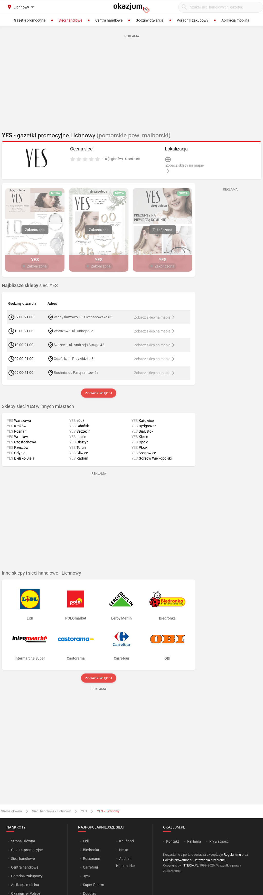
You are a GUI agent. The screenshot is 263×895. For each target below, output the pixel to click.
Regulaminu (232, 854)
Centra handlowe (24, 867)
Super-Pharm (93, 885)
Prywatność (219, 841)
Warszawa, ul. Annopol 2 (73, 331)
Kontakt (172, 841)
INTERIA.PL (190, 865)
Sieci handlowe (23, 858)
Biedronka (91, 850)
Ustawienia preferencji (210, 860)
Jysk (86, 876)
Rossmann (91, 858)
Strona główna (11, 811)
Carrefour (90, 867)
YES (84, 811)
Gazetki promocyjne (27, 850)
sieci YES (30, 285)
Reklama (194, 841)
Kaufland (126, 841)
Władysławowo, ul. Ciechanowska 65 (83, 317)
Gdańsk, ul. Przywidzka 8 (73, 359)
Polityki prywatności (177, 860)
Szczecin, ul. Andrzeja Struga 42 (79, 345)
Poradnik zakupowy (27, 876)
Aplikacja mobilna (25, 885)
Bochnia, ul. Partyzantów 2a (76, 372)
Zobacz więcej (98, 393)
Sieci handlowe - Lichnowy (51, 811)
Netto (123, 850)
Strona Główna (23, 841)
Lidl (86, 841)
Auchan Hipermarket (126, 862)
